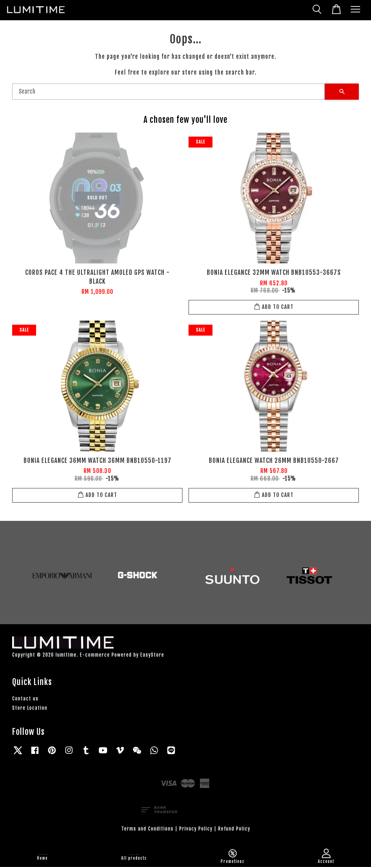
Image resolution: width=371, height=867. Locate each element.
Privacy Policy (195, 829)
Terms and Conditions (147, 829)
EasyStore (152, 655)
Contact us (25, 699)
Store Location (29, 708)
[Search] (168, 91)
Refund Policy (234, 829)
